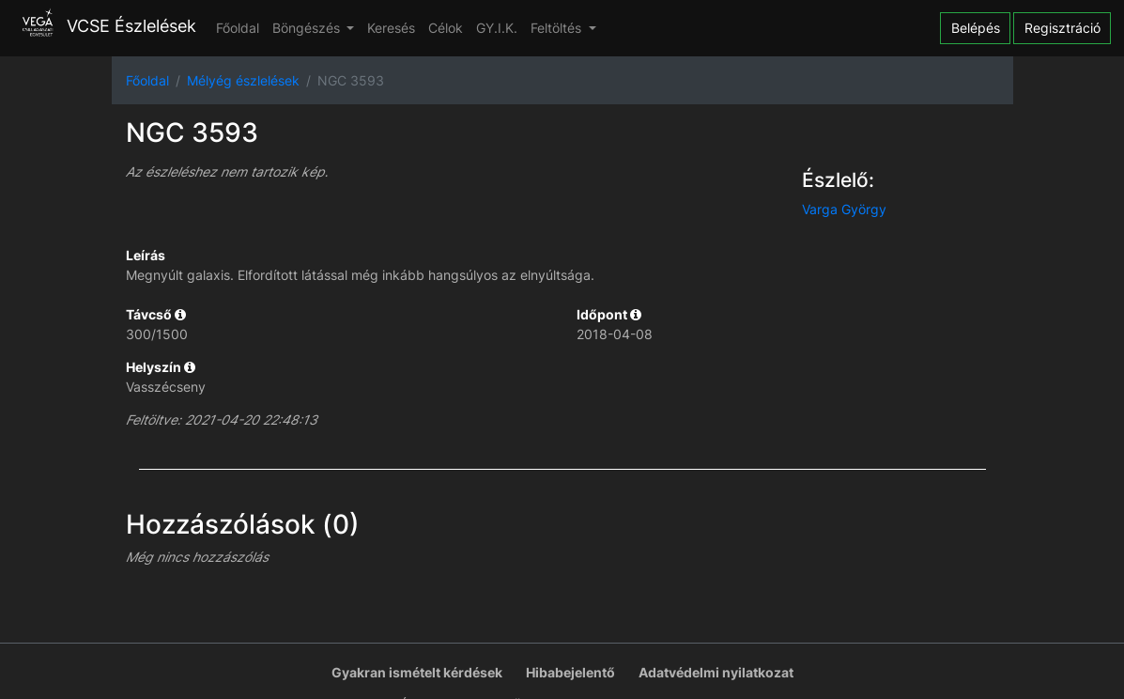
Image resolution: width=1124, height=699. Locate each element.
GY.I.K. (496, 28)
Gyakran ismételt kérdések (416, 672)
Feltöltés (558, 28)
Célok (445, 28)
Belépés (975, 28)
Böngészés (308, 28)
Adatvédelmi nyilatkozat (716, 672)
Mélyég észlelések (243, 80)
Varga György (844, 209)
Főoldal (237, 28)
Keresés (391, 28)
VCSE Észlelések (104, 26)
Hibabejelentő (570, 672)
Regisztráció (1062, 28)
